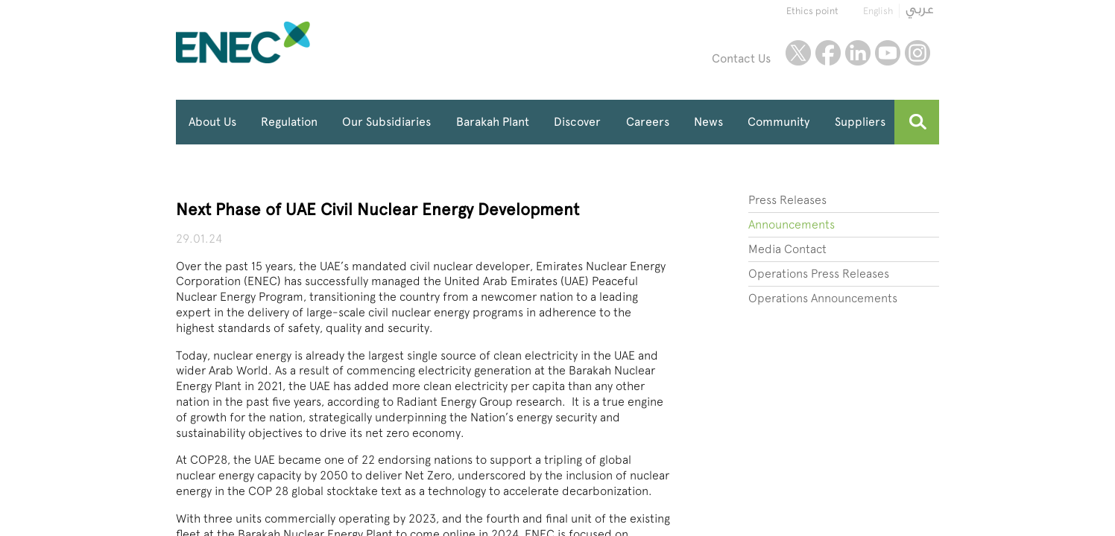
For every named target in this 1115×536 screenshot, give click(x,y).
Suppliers (860, 122)
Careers (647, 122)
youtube (887, 53)
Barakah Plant (492, 122)
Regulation (289, 122)
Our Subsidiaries (386, 122)
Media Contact (787, 249)
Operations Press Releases (818, 274)
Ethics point (812, 10)
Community (778, 122)
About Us (212, 122)
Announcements (791, 224)
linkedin (858, 53)
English (878, 10)
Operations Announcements (822, 298)
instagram (917, 53)
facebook (828, 53)
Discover (577, 122)
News (708, 122)
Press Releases (787, 200)
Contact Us (741, 58)
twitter (798, 53)
